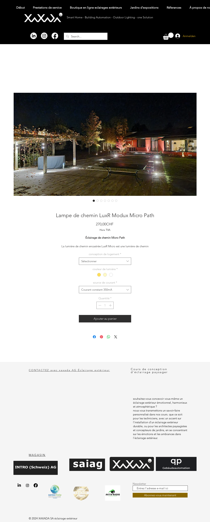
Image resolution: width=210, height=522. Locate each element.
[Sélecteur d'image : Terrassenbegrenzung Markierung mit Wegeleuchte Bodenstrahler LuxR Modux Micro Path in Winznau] (109, 201)
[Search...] (85, 36)
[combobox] (105, 261)
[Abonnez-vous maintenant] (160, 495)
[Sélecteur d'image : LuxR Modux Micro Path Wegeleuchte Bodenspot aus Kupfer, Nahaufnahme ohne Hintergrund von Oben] (105, 201)
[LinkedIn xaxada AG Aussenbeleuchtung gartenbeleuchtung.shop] (19, 485)
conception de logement (105, 254)
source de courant (105, 282)
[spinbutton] (105, 305)
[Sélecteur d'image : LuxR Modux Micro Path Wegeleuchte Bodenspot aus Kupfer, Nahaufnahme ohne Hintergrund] (97, 201)
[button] (168, 36)
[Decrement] (99, 305)
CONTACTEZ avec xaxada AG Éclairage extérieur (69, 370)
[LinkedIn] (33, 36)
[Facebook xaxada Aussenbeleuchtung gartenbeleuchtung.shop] (36, 485)
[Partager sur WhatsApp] (108, 337)
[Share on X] (115, 337)
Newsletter (139, 483)
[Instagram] (44, 36)
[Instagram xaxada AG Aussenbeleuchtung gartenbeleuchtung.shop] (27, 485)
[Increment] (110, 305)
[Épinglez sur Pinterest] (101, 337)
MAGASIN (37, 455)
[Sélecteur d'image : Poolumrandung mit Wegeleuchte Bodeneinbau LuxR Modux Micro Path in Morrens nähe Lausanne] (94, 201)
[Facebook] (55, 36)
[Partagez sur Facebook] (94, 337)
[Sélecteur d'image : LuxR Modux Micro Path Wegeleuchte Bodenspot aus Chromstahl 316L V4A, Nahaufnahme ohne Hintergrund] (112, 201)
